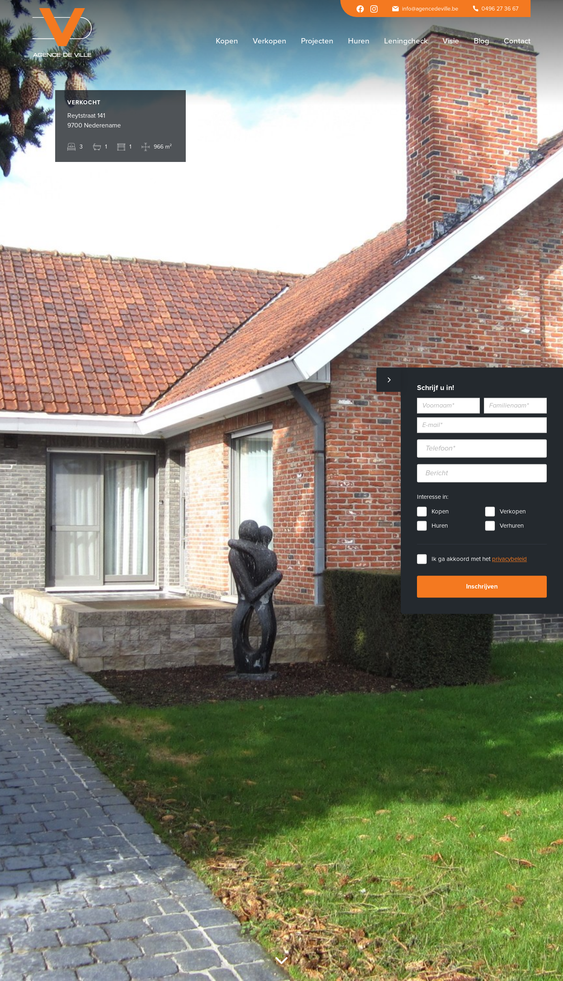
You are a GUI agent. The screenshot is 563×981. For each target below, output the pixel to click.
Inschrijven (482, 586)
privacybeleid (509, 559)
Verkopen (513, 511)
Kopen (440, 511)
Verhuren (512, 525)
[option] (281, 490)
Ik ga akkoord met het (479, 559)
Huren (440, 525)
